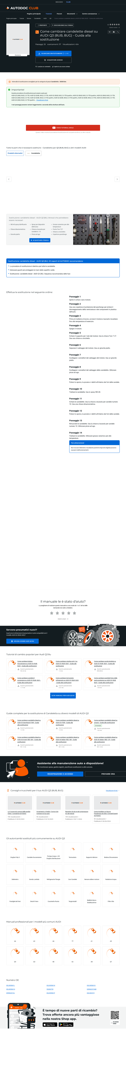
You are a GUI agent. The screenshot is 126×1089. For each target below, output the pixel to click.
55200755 (50, 983)
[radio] (110, 24)
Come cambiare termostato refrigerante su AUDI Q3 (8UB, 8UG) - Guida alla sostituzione (67, 674)
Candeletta (37, 18)
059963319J (10, 987)
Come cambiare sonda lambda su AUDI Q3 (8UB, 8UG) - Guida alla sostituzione (105, 657)
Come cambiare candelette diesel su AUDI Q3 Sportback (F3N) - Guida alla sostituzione (29, 716)
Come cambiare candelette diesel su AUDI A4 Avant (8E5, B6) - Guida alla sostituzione (29, 733)
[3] (114, 24)
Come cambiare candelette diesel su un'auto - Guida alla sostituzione (105, 715)
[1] (110, 24)
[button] (72, 14)
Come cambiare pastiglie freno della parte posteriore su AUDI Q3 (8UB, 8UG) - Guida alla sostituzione (105, 674)
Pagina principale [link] (11, 18)
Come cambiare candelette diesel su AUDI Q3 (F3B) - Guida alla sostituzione (67, 716)
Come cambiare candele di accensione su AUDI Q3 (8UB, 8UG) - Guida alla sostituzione (29, 674)
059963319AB (91, 983)
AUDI (45, 18)
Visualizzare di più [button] (42, 94)
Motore (29, 18)
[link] (33, 14)
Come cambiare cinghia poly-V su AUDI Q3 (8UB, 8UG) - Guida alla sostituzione (66, 657)
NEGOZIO (59, 2)
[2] (112, 24)
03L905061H (10, 983)
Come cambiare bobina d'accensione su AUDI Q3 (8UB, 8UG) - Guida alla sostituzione (27, 657)
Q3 (50, 18)
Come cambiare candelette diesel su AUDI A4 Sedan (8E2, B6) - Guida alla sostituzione (67, 733)
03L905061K (51, 979)
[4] (117, 24)
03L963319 (90, 987)
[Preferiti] (45, 25)
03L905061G (91, 979)
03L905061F (51, 987)
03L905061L (10, 979)
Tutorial (22, 18)
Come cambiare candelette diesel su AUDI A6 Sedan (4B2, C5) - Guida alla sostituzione (105, 733)
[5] (119, 24)
